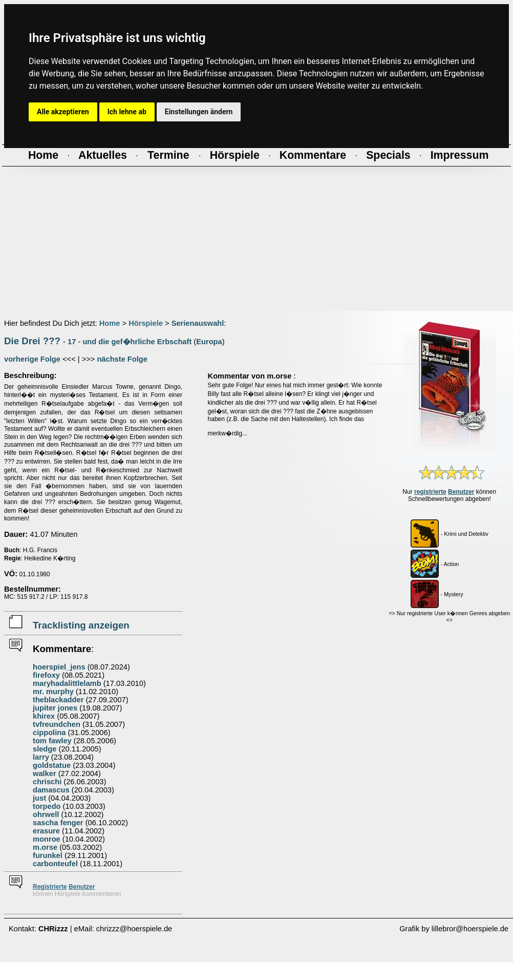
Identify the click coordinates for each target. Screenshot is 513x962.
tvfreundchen (56, 724)
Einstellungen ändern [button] (199, 112)
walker (44, 773)
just (39, 798)
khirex (44, 716)
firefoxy (46, 675)
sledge (44, 749)
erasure (46, 831)
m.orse (45, 847)
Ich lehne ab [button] (127, 112)
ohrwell (46, 814)
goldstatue (52, 765)
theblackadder (58, 700)
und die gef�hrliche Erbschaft (136, 342)
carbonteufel (55, 864)
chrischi (47, 782)
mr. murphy (53, 691)
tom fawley (52, 741)
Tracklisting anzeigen (81, 625)
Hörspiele (146, 323)
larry (41, 757)
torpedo (47, 806)
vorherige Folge (32, 359)
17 (72, 342)
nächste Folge (122, 359)
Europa (209, 342)
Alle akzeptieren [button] (63, 112)
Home (109, 323)
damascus (51, 790)
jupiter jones (55, 708)
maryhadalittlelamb (67, 683)
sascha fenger (58, 823)
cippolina (49, 732)
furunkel (47, 855)
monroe (46, 839)
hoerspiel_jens (59, 667)
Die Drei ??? (32, 341)
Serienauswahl (198, 323)
